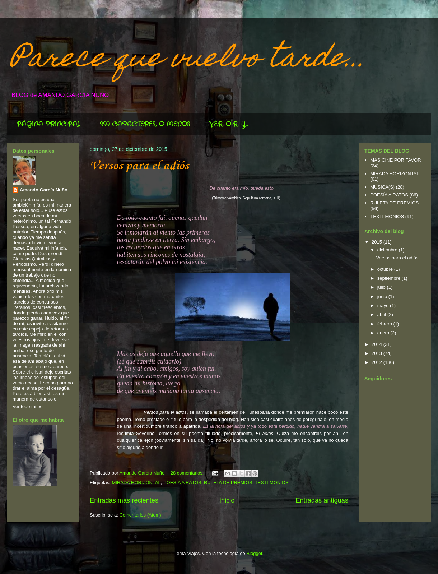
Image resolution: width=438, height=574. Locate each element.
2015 (377, 242)
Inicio (226, 500)
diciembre (388, 250)
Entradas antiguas (321, 500)
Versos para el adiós (139, 166)
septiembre (389, 278)
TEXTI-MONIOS (272, 482)
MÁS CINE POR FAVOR (395, 160)
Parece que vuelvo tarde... (188, 60)
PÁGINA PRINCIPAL (48, 124)
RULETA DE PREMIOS (228, 482)
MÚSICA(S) (382, 187)
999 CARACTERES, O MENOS (145, 124)
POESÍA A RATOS (182, 482)
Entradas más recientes (124, 500)
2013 (377, 353)
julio (382, 287)
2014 (377, 344)
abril (382, 314)
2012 (377, 362)
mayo (383, 305)
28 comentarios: (188, 473)
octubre (385, 269)
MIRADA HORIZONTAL (136, 482)
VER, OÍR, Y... (228, 124)
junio (382, 296)
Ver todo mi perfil (30, 406)
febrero (385, 324)
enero (384, 332)
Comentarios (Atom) (140, 515)
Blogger (254, 553)
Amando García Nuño (43, 190)
